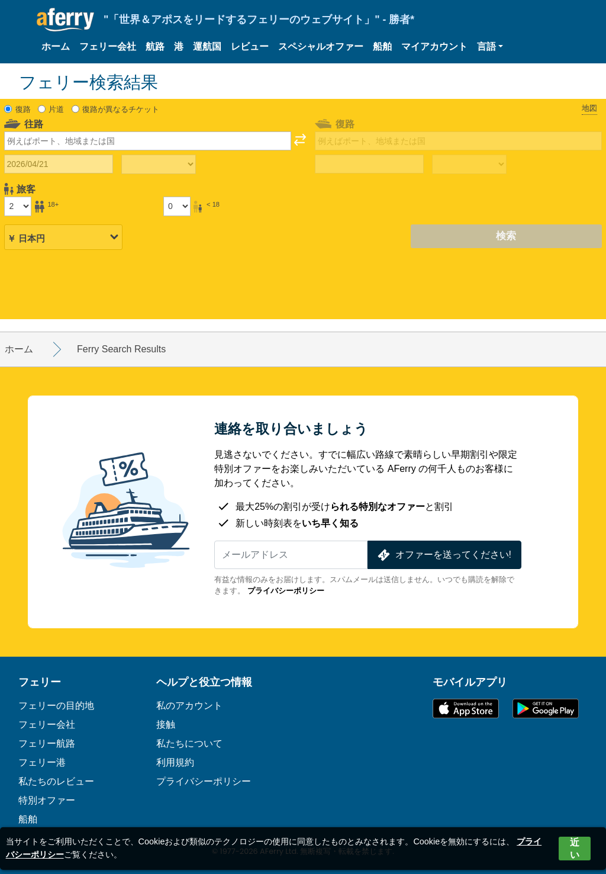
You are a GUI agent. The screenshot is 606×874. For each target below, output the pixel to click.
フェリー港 (42, 762)
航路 (155, 46)
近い (574, 848)
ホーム (55, 46)
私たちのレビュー (56, 781)
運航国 (207, 46)
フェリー (39, 682)
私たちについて (189, 743)
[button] (490, 47)
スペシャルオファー (320, 46)
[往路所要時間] (158, 165)
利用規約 (175, 762)
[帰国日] (369, 164)
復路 (23, 109)
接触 (165, 724)
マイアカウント (434, 46)
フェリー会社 (107, 46)
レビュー (250, 46)
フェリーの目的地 (56, 705)
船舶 (382, 46)
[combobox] (147, 140)
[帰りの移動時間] (469, 165)
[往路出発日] (58, 164)
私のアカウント (189, 705)
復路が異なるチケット (120, 109)
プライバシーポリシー (285, 590)
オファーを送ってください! (443, 555)
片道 (56, 109)
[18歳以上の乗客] (17, 206)
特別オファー (46, 800)
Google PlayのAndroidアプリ (545, 708)
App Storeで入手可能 (466, 708)
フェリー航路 (46, 743)
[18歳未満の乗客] (177, 206)
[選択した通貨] (63, 236)
